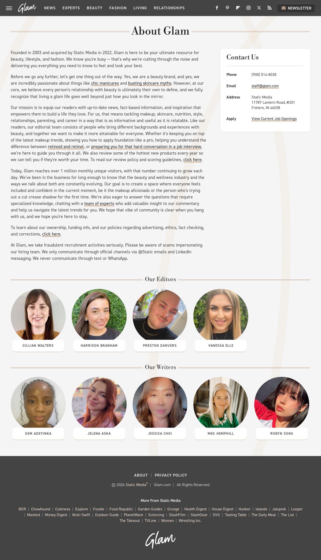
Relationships (169, 8)
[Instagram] (248, 9)
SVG (216, 515)
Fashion (118, 8)
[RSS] (269, 9)
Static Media (136, 484)
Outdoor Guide (107, 515)
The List (287, 515)
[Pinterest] (227, 9)
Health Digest (195, 509)
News (50, 8)
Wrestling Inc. (190, 521)
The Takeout (130, 521)
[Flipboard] (238, 9)
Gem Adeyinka (38, 433)
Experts (71, 8)
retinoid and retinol (66, 147)
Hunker (244, 509)
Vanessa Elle (220, 345)
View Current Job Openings (274, 118)
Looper (297, 509)
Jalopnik (279, 509)
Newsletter (296, 8)
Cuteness (62, 509)
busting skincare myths (149, 83)
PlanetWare (133, 515)
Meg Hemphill (221, 433)
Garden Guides (150, 509)
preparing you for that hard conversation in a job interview (146, 147)
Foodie (98, 509)
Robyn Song (281, 433)
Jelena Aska (99, 433)
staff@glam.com (265, 85)
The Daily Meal (264, 515)
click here (192, 160)
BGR (22, 509)
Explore (81, 509)
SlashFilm (177, 515)
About (141, 475)
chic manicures (105, 83)
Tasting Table (236, 515)
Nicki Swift (81, 515)
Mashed (33, 515)
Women (167, 521)
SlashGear (199, 515)
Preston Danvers (160, 345)
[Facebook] (217, 9)
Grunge (173, 509)
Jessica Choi (160, 433)
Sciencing (156, 515)
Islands (261, 509)
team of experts (99, 203)
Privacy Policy (171, 475)
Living (140, 8)
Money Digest (56, 515)
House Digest (222, 509)
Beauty (95, 8)
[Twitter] (259, 9)
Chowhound (40, 509)
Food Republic (121, 509)
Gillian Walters (38, 345)
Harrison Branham (99, 345)
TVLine (150, 521)
